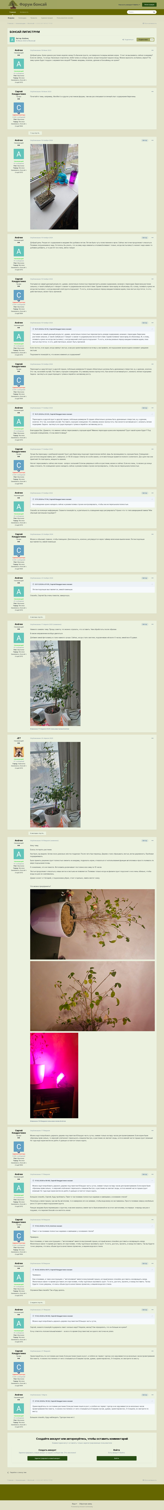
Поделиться (127, 39)
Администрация (47, 18)
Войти (116, 1458)
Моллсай (31, 41)
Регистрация (149, 4)
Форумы (11, 18)
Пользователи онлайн (65, 18)
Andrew (25, 38)
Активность (24, 12)
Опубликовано (40, 50)
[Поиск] (139, 12)
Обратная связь (85, 1504)
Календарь (22, 18)
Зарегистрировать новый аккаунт (47, 1458)
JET (19, 738)
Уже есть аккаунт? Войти (129, 5)
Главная (12, 13)
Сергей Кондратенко (19, 92)
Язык (74, 1504)
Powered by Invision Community (82, 1506)
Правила (34, 18)
